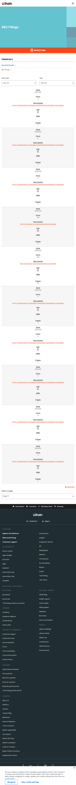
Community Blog (8, 651)
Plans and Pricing (9, 538)
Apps (4, 564)
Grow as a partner (8, 682)
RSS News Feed (45, 506)
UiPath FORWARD (45, 629)
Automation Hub (8, 572)
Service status (7, 659)
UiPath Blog (43, 595)
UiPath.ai (5, 705)
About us (5, 700)
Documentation (8, 642)
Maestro (42, 555)
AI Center (5, 559)
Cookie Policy (9, 782)
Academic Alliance (9, 616)
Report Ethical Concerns (11, 751)
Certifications (7, 621)
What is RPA (6, 625)
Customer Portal (8, 638)
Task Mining (43, 576)
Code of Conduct (8, 747)
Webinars (42, 612)
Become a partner (9, 678)
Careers (5, 709)
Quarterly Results (8, 65)
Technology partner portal (11, 690)
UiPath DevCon (44, 646)
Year (41, 78)
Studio (41, 571)
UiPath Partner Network (10, 669)
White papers (44, 607)
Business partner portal (10, 686)
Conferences (44, 642)
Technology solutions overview (13, 603)
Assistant (5, 568)
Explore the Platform (10, 533)
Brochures (42, 616)
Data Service (43, 533)
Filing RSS (69, 487)
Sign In (46, 521)
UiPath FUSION (44, 633)
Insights (42, 538)
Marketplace (43, 550)
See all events (44, 650)
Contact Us (31, 521)
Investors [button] (38, 50)
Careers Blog (7, 713)
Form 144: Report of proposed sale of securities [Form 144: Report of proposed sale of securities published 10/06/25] (38, 224)
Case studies (43, 603)
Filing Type (5, 78)
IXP (40, 546)
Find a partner (7, 674)
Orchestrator (44, 559)
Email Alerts (18, 506)
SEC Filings (5, 70)
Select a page (7, 491)
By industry (6, 595)
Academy (5, 612)
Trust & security (8, 726)
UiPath (43, 638)
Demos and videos (46, 620)
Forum (4, 647)
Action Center (7, 551)
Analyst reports (44, 599)
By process (6, 599)
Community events (9, 655)
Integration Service (46, 542)
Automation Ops (8, 576)
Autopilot (5, 581)
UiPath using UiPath (9, 730)
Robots (41, 567)
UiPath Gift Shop (8, 738)
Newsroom (6, 717)
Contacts (31, 506)
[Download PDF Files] (38, 112)
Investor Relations (8, 722)
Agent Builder (7, 555)
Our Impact (6, 734)
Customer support (9, 542)
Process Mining (44, 563)
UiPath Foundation (9, 743)
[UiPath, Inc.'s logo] (38, 514)
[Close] (74, 771)
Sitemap (58, 506)
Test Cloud (43, 580)
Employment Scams (9, 755)
